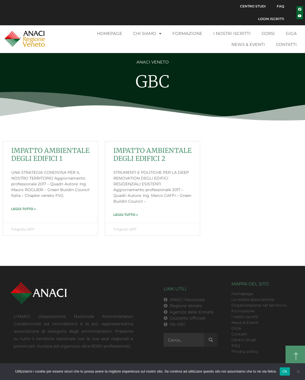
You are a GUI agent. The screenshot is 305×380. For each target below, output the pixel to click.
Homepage (109, 33)
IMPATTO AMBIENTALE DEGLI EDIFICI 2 (152, 154)
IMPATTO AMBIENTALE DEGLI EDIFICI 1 (50, 154)
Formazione (187, 33)
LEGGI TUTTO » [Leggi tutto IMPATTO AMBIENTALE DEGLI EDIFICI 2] (125, 215)
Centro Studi (253, 6)
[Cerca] (211, 340)
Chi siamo (147, 33)
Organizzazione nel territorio (259, 305)
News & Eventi (248, 44)
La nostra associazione (252, 299)
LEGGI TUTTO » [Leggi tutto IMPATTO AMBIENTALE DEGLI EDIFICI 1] (23, 209)
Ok (284, 371)
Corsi (268, 33)
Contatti (286, 44)
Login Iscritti (271, 19)
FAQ (280, 6)
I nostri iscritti (232, 33)
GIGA (291, 33)
